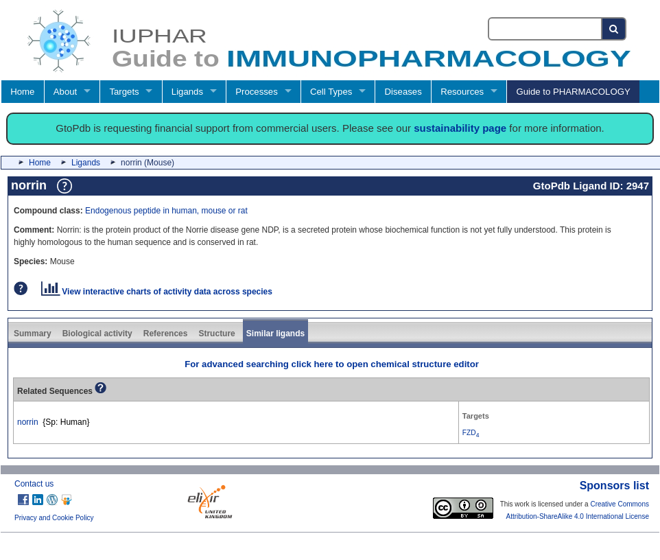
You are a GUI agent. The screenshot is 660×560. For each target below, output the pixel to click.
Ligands (187, 91)
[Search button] (614, 28)
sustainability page (460, 128)
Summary (32, 333)
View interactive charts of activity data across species (156, 291)
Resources (462, 91)
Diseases (403, 91)
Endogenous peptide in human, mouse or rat (166, 210)
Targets (124, 91)
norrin (27, 422)
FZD (471, 432)
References (165, 333)
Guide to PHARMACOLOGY (573, 91)
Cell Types (331, 91)
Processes (256, 91)
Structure (216, 333)
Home (22, 91)
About (65, 91)
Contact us (34, 484)
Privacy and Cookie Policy (54, 518)
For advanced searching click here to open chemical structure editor (332, 364)
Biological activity (97, 333)
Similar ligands (275, 333)
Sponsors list (614, 485)
